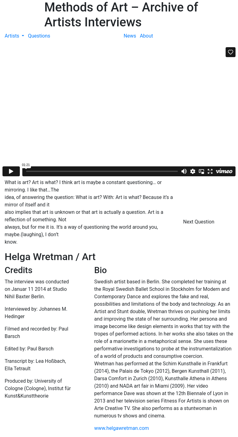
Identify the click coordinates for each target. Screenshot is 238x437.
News (130, 36)
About (146, 36)
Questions (39, 36)
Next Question (199, 222)
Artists (12, 36)
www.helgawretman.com (121, 428)
